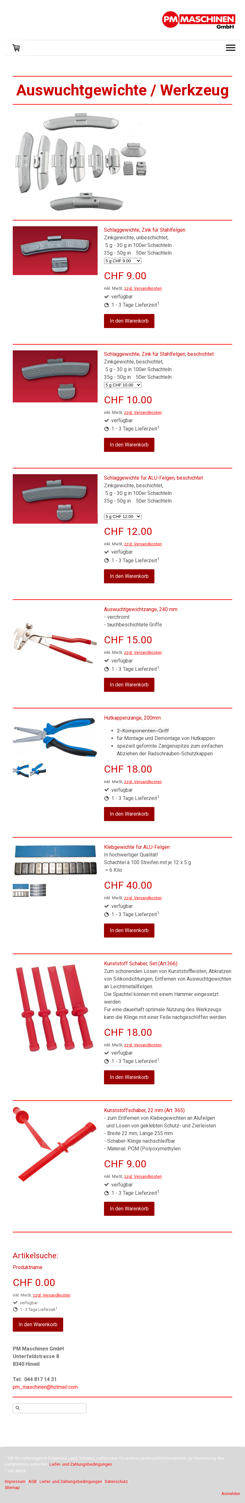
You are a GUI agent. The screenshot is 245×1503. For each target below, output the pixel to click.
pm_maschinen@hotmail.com (45, 1387)
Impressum (15, 1481)
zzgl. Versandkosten (143, 288)
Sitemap (12, 1487)
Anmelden (230, 1493)
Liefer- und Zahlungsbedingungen (80, 1464)
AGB (32, 1481)
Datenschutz (116, 1481)
